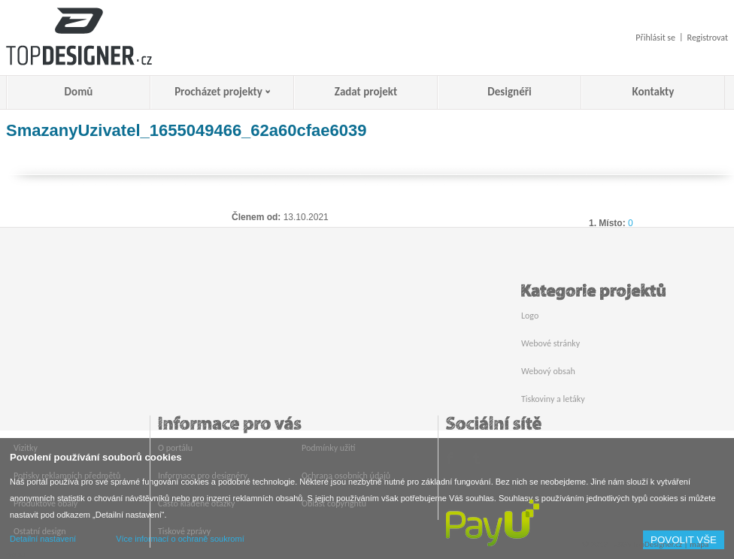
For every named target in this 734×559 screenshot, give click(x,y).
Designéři (509, 91)
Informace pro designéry (202, 475)
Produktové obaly (45, 503)
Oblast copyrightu (334, 503)
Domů (79, 91)
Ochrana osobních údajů (346, 475)
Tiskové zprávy (184, 531)
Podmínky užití (328, 448)
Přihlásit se (655, 37)
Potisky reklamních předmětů (67, 475)
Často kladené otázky (196, 503)
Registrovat (707, 37)
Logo (529, 315)
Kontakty (653, 91)
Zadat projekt (366, 91)
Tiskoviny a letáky (553, 399)
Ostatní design (39, 531)
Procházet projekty (218, 91)
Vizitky (26, 448)
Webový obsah (548, 371)
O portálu (175, 448)
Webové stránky (550, 343)
